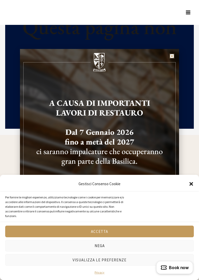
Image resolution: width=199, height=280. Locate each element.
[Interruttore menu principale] (188, 12)
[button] (191, 183)
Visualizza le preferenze (99, 259)
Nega (100, 245)
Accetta (99, 231)
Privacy (99, 272)
